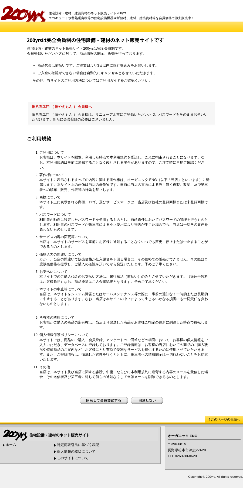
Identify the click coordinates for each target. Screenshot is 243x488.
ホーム (11, 445)
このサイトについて (73, 458)
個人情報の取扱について (76, 451)
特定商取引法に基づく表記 (78, 445)
